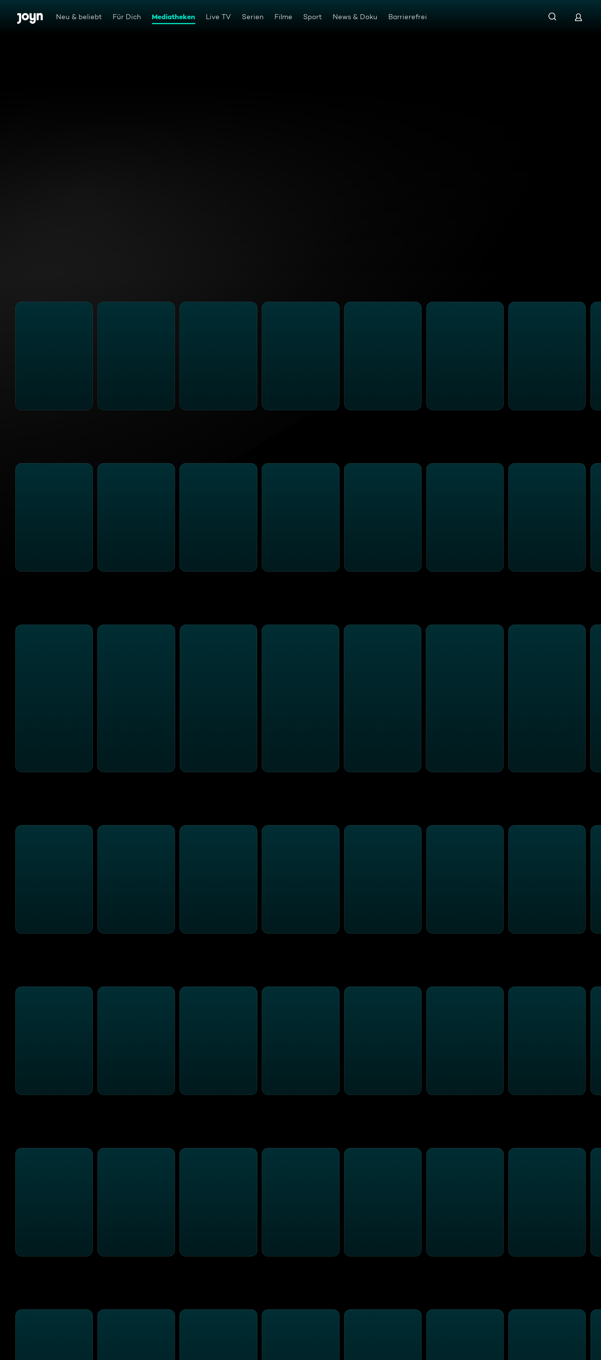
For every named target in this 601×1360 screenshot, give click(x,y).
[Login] (578, 17)
